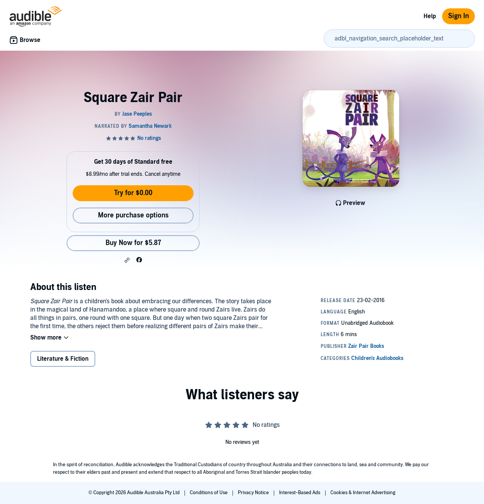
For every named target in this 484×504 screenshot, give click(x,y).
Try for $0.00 (133, 193)
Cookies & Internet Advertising (363, 493)
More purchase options (133, 215)
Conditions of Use (209, 493)
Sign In (458, 16)
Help (430, 16)
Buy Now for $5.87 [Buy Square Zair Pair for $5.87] (133, 243)
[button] (127, 260)
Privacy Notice (254, 493)
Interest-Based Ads (300, 493)
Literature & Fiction (62, 359)
